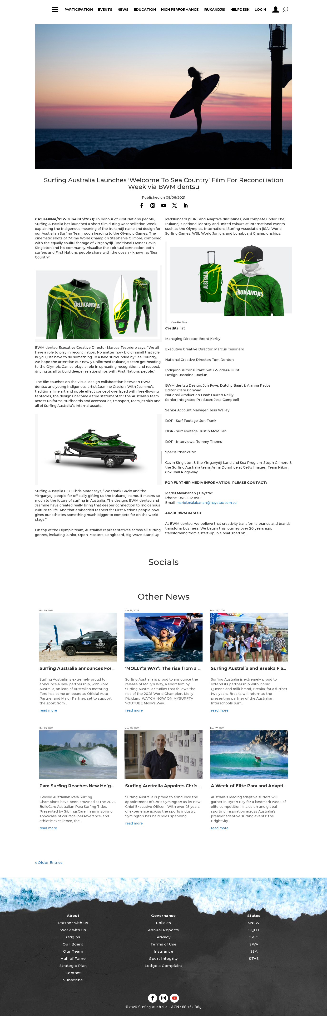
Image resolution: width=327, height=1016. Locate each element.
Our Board (73, 944)
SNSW (254, 922)
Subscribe (73, 980)
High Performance (179, 9)
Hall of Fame (73, 958)
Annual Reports (163, 930)
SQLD (253, 930)
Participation (78, 9)
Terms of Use (163, 944)
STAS (254, 958)
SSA (254, 951)
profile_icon (275, 9)
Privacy (164, 937)
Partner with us (73, 922)
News (123, 9)
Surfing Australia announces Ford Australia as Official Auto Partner (115, 668)
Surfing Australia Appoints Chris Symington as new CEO (188, 786)
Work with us (73, 930)
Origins (73, 937)
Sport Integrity (163, 958)
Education (145, 9)
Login (260, 9)
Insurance (163, 951)
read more (48, 710)
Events (105, 9)
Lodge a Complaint (163, 965)
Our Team (73, 951)
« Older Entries (49, 862)
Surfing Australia (152, 1007)
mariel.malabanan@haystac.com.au (206, 502)
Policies (163, 922)
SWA (253, 944)
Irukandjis (214, 9)
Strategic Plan (73, 965)
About (73, 915)
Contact (73, 973)
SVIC (253, 937)
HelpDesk (239, 9)
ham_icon (55, 9)
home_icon (41, 9)
